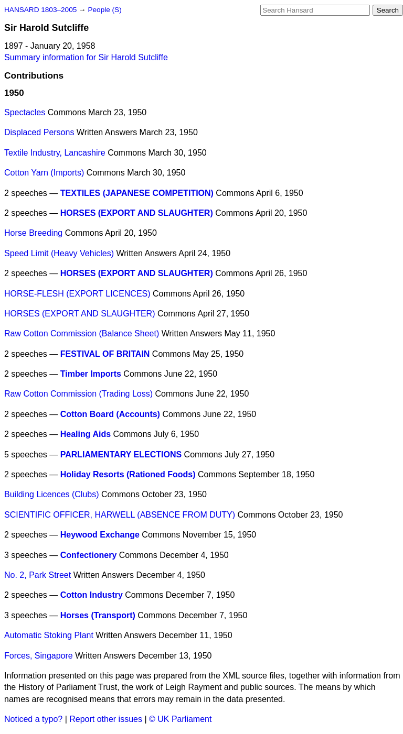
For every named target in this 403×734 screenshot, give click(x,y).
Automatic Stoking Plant (48, 635)
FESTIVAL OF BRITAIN (105, 353)
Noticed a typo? (33, 719)
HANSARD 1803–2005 (40, 10)
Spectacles (24, 112)
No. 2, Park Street (37, 575)
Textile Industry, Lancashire (54, 152)
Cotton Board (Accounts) (110, 414)
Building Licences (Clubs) (51, 494)
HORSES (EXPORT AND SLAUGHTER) (136, 213)
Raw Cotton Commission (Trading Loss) (78, 393)
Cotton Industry (91, 594)
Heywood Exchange (100, 534)
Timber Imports (90, 373)
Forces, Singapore (38, 655)
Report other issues (105, 719)
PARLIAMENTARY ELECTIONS (121, 454)
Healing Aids (85, 434)
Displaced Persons (39, 132)
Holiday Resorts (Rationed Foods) (128, 474)
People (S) (104, 10)
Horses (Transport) (97, 615)
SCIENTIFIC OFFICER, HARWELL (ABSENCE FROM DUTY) (119, 514)
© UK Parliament (180, 719)
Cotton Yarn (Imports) (44, 172)
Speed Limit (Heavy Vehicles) (59, 253)
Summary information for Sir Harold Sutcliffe (86, 57)
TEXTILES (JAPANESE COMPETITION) (137, 193)
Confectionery (88, 555)
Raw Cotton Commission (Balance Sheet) (81, 333)
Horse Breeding (33, 232)
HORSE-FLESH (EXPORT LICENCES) (77, 293)
